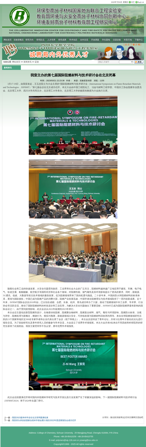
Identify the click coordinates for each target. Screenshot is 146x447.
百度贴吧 (139, 417)
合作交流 (84, 40)
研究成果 (62, 40)
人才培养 (51, 40)
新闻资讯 (27, 62)
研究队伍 (40, 40)
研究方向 (29, 40)
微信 (112, 417)
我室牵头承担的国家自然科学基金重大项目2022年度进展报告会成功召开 (44, 420)
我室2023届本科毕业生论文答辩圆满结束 (30, 417)
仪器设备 (117, 40)
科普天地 (128, 40)
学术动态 (73, 40)
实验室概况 (19, 40)
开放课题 (95, 40)
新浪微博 (118, 417)
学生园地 (106, 40)
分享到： (106, 417)
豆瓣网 (132, 417)
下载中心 (139, 40)
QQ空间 (125, 417)
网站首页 (8, 40)
